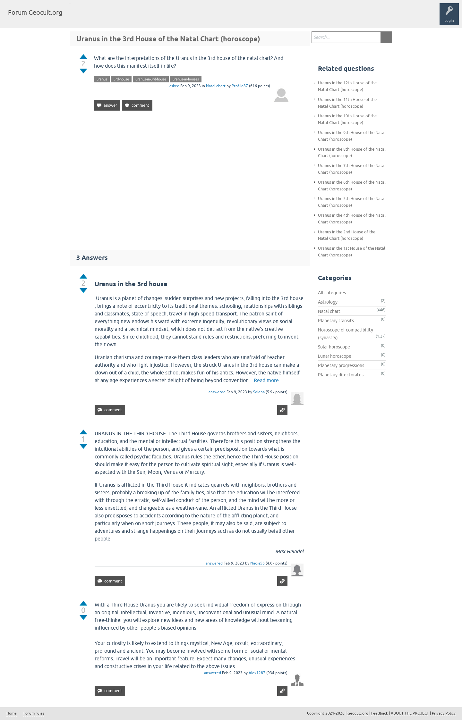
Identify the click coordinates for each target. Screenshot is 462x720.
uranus (102, 79)
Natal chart (216, 86)
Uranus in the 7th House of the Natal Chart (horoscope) (352, 169)
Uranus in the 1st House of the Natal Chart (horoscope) (351, 251)
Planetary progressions (341, 365)
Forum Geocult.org (35, 12)
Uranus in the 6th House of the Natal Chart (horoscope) (352, 185)
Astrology (328, 302)
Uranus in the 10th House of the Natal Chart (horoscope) (347, 119)
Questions (81, 17)
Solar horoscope (334, 346)
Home (11, 713)
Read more (266, 380)
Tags (103, 17)
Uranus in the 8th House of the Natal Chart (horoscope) (352, 152)
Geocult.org (357, 713)
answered (217, 392)
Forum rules (33, 713)
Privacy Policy (444, 713)
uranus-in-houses (186, 79)
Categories (126, 17)
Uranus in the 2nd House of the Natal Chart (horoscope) (346, 235)
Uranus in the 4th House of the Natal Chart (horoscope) (352, 218)
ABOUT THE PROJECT (410, 713)
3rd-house (121, 79)
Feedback (379, 713)
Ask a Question (156, 17)
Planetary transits (336, 320)
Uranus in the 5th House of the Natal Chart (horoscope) (352, 202)
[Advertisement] (190, 177)
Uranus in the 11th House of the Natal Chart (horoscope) (347, 103)
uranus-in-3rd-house (150, 79)
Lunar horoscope (334, 356)
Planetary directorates (341, 374)
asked (174, 86)
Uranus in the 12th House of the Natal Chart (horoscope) (347, 86)
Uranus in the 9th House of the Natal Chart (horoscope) (352, 136)
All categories (332, 292)
